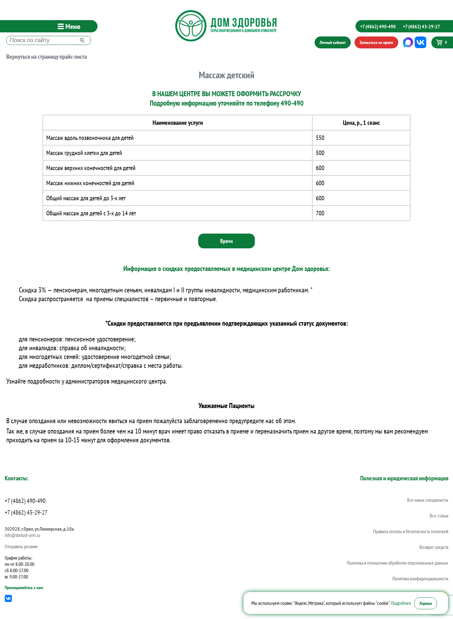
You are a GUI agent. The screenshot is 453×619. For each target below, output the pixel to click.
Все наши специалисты (427, 500)
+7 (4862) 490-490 (378, 26)
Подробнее (401, 603)
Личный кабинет (333, 42)
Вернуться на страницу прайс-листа (46, 57)
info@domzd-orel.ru (22, 535)
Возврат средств (433, 547)
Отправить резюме (21, 546)
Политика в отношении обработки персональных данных (397, 563)
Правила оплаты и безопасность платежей (410, 531)
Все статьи (439, 515)
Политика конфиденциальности (420, 578)
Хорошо (425, 603)
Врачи (226, 241)
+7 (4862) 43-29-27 (421, 26)
